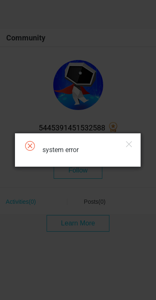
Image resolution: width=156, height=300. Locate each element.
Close (129, 144)
